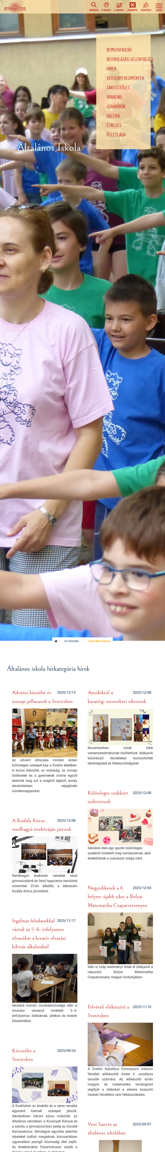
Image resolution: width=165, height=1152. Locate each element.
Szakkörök (117, 108)
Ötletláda (116, 137)
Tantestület (119, 88)
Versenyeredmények (126, 79)
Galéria (114, 117)
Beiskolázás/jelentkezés (131, 59)
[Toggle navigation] (159, 7)
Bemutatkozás (120, 50)
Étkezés (114, 127)
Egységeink (71, 641)
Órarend (115, 98)
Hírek (112, 69)
